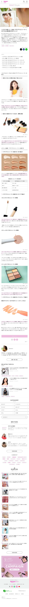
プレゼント (21, 375)
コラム (2, 412)
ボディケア (17, 407)
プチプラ (16, 460)
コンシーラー (12, 45)
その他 (17, 412)
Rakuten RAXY (6, 2)
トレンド (18, 458)
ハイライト (10, 386)
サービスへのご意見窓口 (12, 584)
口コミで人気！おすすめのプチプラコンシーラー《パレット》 (13, 63)
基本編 (7, 386)
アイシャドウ (13, 458)
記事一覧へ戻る (14, 359)
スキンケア (3, 404)
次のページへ (14, 336)
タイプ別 (18, 464)
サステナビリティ (14, 598)
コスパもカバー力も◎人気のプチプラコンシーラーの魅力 (12, 56)
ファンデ (19, 462)
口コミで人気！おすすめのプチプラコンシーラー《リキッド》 (13, 60)
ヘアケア (2, 410)
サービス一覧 (3, 598)
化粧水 (9, 462)
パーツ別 (4, 462)
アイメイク (3, 407)
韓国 (8, 458)
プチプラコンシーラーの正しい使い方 (9, 65)
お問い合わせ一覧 (8, 598)
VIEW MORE (14, 451)
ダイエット (24, 462)
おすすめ (7, 45)
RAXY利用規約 (6, 584)
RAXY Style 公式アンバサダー (6, 375)
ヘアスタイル (8, 396)
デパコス (16, 375)
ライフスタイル (12, 464)
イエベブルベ (22, 460)
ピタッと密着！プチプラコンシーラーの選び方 (10, 58)
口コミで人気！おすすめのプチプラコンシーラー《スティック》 (13, 62)
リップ (13, 375)
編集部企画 (14, 457)
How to (3, 45)
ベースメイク (7, 44)
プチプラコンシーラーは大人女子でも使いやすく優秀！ (12, 67)
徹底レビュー (24, 458)
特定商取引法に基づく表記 (20, 584)
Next (26, 341)
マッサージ (12, 396)
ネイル (17, 410)
